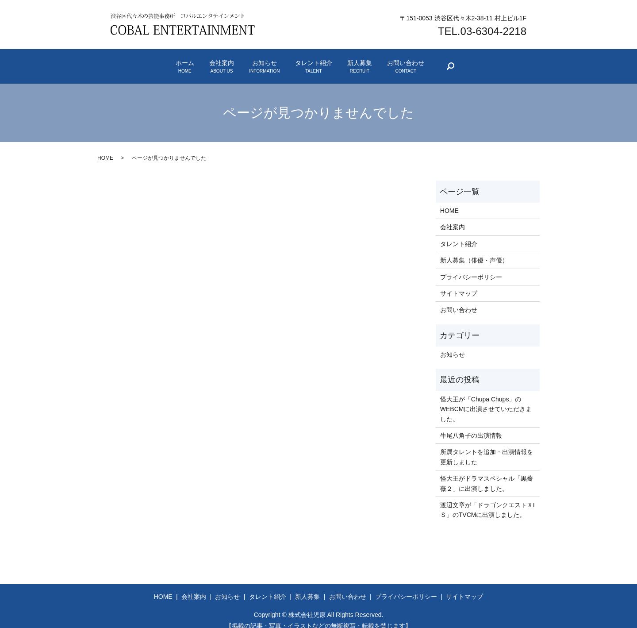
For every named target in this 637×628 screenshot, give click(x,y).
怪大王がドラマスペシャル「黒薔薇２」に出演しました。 (486, 473)
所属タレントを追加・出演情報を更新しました (486, 447)
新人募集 (392, 61)
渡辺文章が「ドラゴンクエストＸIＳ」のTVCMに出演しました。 (487, 500)
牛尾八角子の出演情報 (471, 425)
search (526, 63)
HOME (105, 148)
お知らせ (253, 61)
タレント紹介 (324, 61)
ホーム (129, 61)
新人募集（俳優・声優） (474, 250)
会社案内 (188, 61)
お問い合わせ (461, 61)
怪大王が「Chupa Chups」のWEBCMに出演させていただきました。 (486, 399)
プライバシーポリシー (471, 267)
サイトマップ (458, 283)
